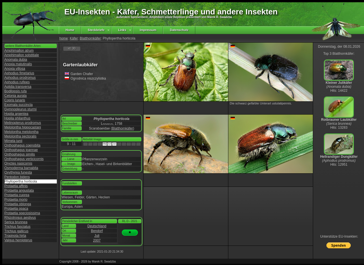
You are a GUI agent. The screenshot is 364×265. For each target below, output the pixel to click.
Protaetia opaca (16, 209)
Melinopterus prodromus (23, 123)
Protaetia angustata (19, 190)
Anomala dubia (16, 60)
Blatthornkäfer (90, 38)
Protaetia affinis (16, 186)
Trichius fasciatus (18, 227)
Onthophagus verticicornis (24, 159)
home (63, 38)
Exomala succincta (19, 105)
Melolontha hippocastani (23, 127)
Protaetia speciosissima (22, 213)
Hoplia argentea (17, 114)
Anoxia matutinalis (18, 64)
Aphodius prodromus (20, 78)
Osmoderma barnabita (21, 168)
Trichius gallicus (17, 231)
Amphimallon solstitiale (22, 55)
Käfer (74, 38)
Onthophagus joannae (21, 150)
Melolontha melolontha (22, 132)
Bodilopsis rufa (16, 91)
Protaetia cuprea (17, 195)
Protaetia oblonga (18, 204)
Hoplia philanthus (18, 118)
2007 (97, 240)
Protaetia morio (16, 200)
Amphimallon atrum (19, 50)
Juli (96, 236)
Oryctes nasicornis (18, 163)
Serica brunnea (16, 222)
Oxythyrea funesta (18, 172)
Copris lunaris (15, 100)
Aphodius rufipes (17, 82)
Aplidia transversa (18, 87)
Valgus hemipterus (18, 240)
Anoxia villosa (15, 69)
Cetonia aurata (16, 96)
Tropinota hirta (15, 236)
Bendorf (97, 231)
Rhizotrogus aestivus (20, 218)
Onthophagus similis (20, 154)
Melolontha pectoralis (20, 136)
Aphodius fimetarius (19, 73)
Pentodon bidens (17, 177)
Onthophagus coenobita (22, 145)
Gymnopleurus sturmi (21, 109)
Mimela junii (13, 141)
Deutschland (96, 226)
